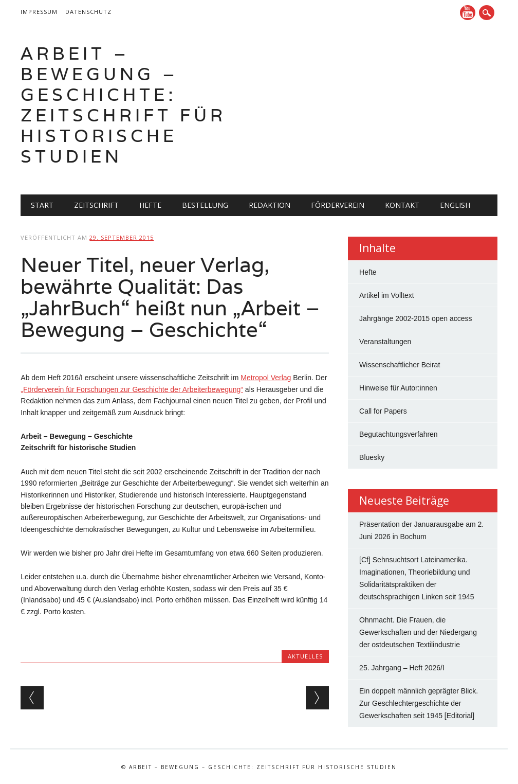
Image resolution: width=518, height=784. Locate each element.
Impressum (39, 11)
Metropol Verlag (265, 377)
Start (42, 205)
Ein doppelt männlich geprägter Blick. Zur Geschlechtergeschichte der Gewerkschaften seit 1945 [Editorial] (418, 703)
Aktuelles (305, 656)
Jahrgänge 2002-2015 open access (415, 318)
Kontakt (402, 205)
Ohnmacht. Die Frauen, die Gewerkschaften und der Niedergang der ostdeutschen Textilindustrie (418, 632)
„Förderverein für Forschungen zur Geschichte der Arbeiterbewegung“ (132, 389)
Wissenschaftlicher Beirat (399, 365)
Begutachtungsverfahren (398, 434)
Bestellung (205, 205)
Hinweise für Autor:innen (398, 388)
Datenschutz (88, 11)
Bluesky (371, 457)
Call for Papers (383, 411)
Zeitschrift (96, 205)
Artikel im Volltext (386, 295)
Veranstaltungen (385, 341)
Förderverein (337, 205)
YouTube (467, 12)
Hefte (150, 205)
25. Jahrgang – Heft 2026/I (402, 668)
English (455, 205)
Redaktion (269, 205)
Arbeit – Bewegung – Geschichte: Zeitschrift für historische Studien (123, 105)
